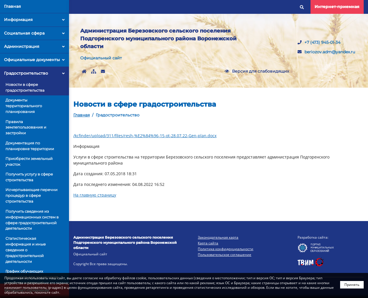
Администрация (34, 46)
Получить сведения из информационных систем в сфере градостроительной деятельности (32, 220)
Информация (34, 19)
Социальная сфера (34, 33)
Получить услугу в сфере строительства (29, 177)
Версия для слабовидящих (257, 71)
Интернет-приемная (337, 6)
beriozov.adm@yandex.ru (326, 51)
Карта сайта (208, 243)
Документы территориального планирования (23, 106)
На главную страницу (94, 195)
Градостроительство (34, 73)
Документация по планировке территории (29, 146)
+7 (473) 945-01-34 (319, 42)
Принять (351, 284)
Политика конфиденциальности (225, 248)
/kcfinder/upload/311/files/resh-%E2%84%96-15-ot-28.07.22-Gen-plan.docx (144, 135)
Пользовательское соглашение (224, 254)
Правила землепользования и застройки (25, 127)
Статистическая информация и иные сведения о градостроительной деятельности (25, 250)
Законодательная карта (218, 237)
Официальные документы (34, 59)
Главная (12, 6)
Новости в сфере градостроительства (25, 87)
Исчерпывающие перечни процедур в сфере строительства (31, 195)
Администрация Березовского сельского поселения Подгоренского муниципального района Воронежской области (158, 39)
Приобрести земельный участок (29, 161)
